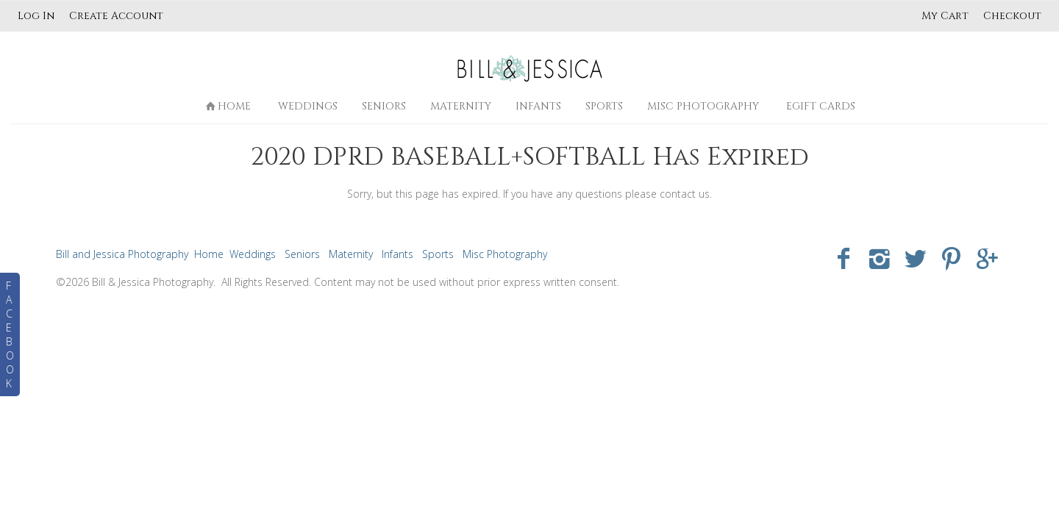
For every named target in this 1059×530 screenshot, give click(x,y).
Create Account (116, 16)
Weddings (308, 106)
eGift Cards (820, 106)
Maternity (460, 106)
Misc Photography (703, 106)
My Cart (946, 16)
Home (228, 106)
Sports (604, 106)
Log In (36, 16)
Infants (538, 106)
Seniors (384, 106)
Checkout (1012, 16)
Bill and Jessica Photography (122, 254)
